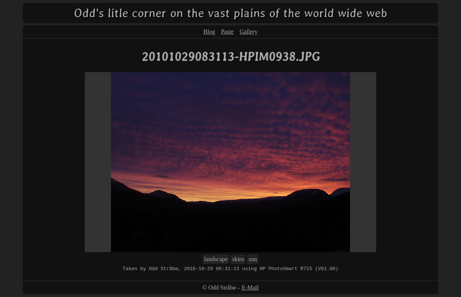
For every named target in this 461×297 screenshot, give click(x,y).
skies (238, 259)
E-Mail (250, 287)
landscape (216, 259)
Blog (209, 31)
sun (252, 259)
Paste (227, 31)
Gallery (248, 31)
